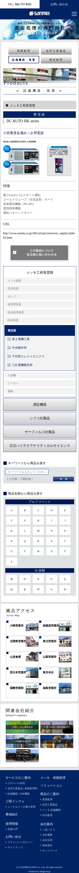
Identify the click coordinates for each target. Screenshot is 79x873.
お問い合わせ (59, 4)
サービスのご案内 (18, 777)
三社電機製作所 (22, 365)
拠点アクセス (20, 610)
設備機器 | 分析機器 (18, 793)
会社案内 (46, 824)
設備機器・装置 (24, 59)
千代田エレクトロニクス (28, 356)
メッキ (45, 777)
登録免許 (47, 845)
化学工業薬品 (56, 50)
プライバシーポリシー (20, 842)
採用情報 (11, 823)
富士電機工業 (21, 339)
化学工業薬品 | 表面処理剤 (22, 788)
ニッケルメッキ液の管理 (21, 806)
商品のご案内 (49, 794)
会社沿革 (47, 840)
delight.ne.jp (45, 871)
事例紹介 (11, 814)
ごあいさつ (48, 829)
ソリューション (51, 785)
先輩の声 (13, 829)
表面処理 (24, 50)
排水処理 (56, 59)
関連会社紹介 (20, 710)
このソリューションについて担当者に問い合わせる (39, 253)
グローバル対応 (16, 783)
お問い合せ (13, 836)
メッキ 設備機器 (51, 809)
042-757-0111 (19, 4)
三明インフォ (14, 801)
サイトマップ (15, 847)
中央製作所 (19, 347)
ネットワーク (50, 850)
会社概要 (47, 834)
